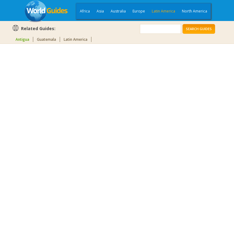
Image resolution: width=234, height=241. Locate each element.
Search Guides (199, 28)
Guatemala (46, 39)
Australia (118, 11)
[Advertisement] (36, 141)
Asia (100, 11)
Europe (139, 11)
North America (194, 11)
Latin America (163, 11)
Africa (85, 11)
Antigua (22, 39)
